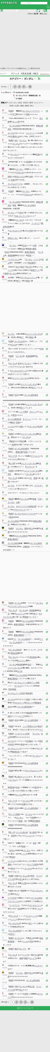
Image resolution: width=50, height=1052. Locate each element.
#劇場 (27, 106)
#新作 (31, 103)
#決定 (20, 103)
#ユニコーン (38, 103)
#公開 (16, 106)
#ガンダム (13, 103)
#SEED (25, 103)
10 (30, 87)
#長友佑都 (26, 73)
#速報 (21, 106)
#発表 (11, 106)
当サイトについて (25, 1008)
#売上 (32, 106)
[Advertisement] (24, 41)
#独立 (36, 73)
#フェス (15, 73)
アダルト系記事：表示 (37, 14)
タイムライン (44, 74)
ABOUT (31, 11)
